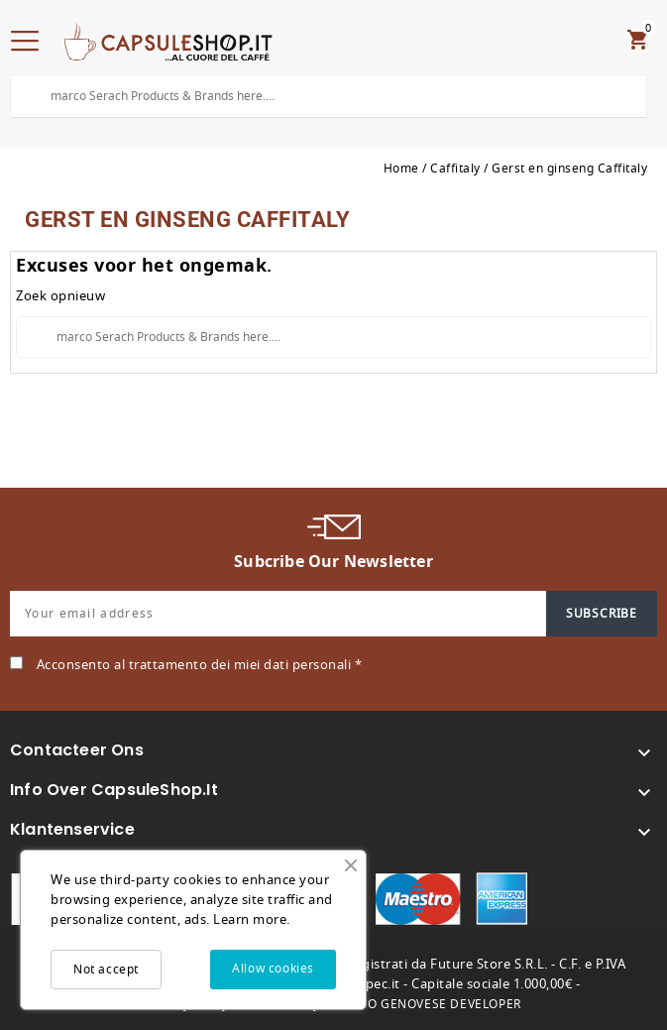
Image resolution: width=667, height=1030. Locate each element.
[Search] (328, 96)
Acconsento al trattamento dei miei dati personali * (200, 664)
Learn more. (251, 919)
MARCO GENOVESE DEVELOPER (425, 1004)
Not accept (106, 969)
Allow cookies (273, 968)
